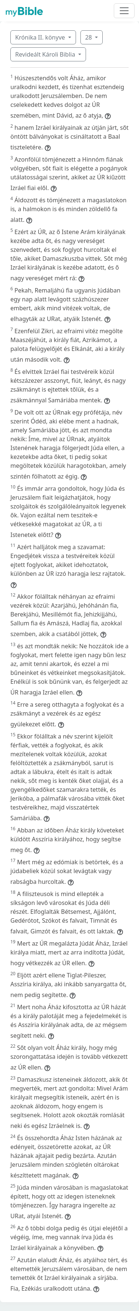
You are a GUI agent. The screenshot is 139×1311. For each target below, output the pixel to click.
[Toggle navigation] (124, 10)
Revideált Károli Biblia (46, 54)
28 (89, 37)
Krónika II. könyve (40, 37)
